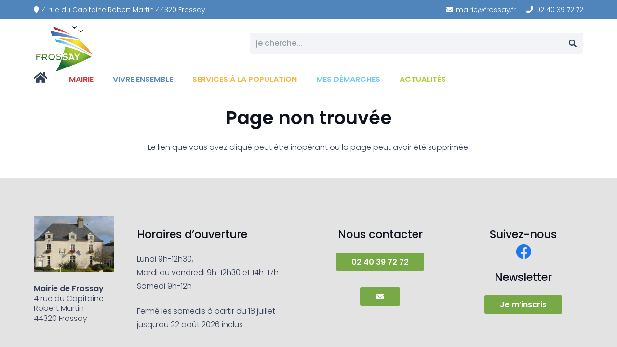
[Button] (380, 296)
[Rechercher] (572, 43)
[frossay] (64, 48)
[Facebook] (523, 251)
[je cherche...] (416, 43)
